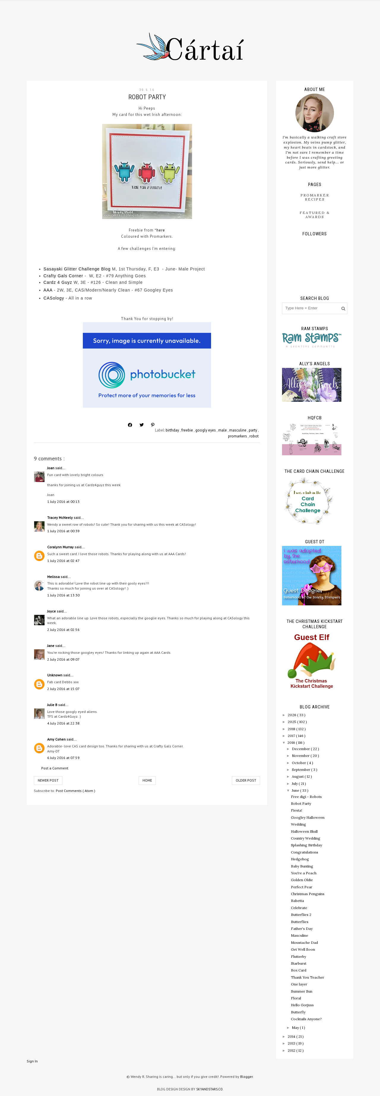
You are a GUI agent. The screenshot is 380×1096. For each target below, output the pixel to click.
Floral (296, 998)
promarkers (238, 436)
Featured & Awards (315, 214)
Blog (106, 269)
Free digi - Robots (306, 796)
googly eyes (206, 430)
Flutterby (298, 956)
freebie (187, 430)
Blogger (246, 1076)
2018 (292, 729)
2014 (292, 1036)
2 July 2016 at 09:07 (63, 659)
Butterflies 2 (301, 914)
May (296, 1027)
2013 (292, 1043)
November (301, 755)
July (295, 783)
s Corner (74, 275)
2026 (292, 715)
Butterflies (299, 921)
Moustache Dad (304, 942)
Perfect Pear (301, 887)
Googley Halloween (307, 817)
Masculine (299, 935)
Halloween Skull (304, 831)
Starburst (298, 963)
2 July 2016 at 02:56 (63, 629)
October (299, 762)
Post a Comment (54, 768)
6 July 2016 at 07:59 (63, 757)
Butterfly (298, 1012)
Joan (51, 468)
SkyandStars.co (209, 1089)
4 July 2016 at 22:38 (63, 723)
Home (147, 780)
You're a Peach (303, 873)
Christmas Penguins (307, 894)
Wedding (298, 824)
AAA (48, 290)
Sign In (32, 1061)
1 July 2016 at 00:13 (63, 501)
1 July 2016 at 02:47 (63, 560)
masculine (238, 430)
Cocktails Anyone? (306, 1019)
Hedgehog (300, 859)
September (301, 769)
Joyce (52, 611)
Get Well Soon (303, 949)
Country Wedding (305, 838)
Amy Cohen (56, 739)
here (160, 230)
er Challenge (87, 269)
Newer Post (48, 780)
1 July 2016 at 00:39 (63, 531)
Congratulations (304, 852)
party (253, 430)
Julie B (52, 705)
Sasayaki (54, 269)
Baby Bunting (302, 866)
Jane (51, 645)
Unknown (55, 675)
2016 (291, 742)
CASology (54, 298)
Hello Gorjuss (302, 1005)
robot (254, 436)
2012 (292, 1050)
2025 (292, 721)
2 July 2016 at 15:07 (63, 688)
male (223, 430)
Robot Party (301, 803)
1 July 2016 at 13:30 (63, 595)
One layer (299, 984)
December (301, 749)
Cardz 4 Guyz (58, 282)
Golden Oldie (302, 880)
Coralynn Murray (61, 547)
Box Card (298, 970)
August (298, 776)
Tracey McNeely (60, 517)
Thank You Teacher (307, 977)
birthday (173, 430)
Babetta (297, 900)
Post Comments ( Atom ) (75, 790)
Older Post (246, 780)
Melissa (54, 576)
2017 (292, 735)
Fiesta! (296, 810)
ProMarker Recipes (314, 197)
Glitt (68, 269)
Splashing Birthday (306, 845)
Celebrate (299, 908)
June (296, 790)
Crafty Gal (54, 275)
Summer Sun (301, 991)
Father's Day (302, 928)
